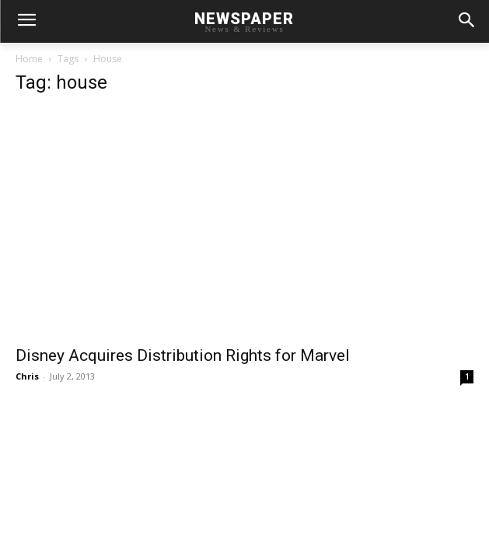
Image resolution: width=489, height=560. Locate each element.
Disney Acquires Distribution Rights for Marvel (183, 355)
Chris (27, 376)
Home (29, 58)
